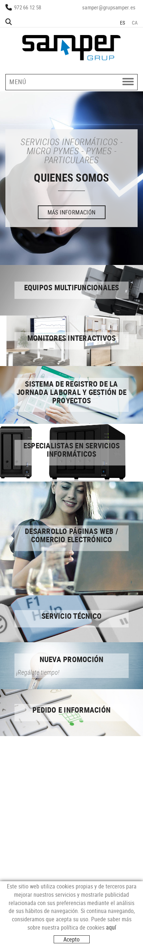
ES (122, 22)
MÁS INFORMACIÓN (72, 212)
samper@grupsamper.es (108, 7)
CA (135, 22)
